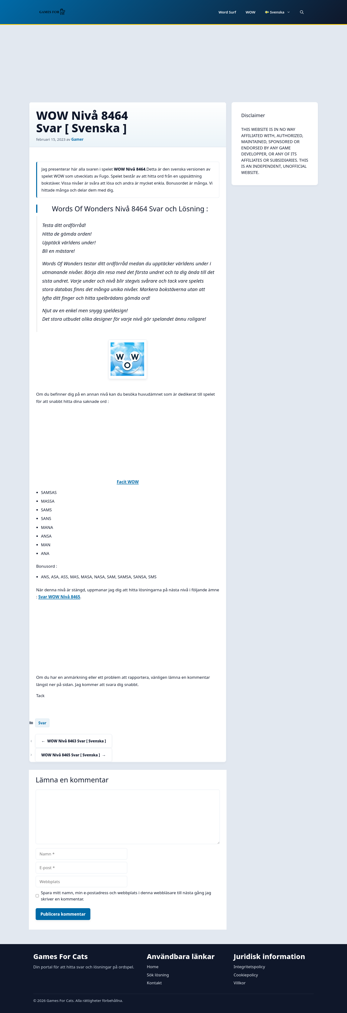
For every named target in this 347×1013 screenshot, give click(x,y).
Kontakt (154, 983)
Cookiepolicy (246, 975)
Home (152, 966)
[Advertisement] (173, 61)
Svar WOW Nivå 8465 (59, 597)
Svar (42, 722)
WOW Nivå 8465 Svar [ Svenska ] (70, 755)
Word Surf (227, 12)
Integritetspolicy (249, 966)
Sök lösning (158, 975)
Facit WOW (128, 482)
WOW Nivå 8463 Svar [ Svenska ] (76, 741)
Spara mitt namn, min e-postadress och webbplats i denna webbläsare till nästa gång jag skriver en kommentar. (126, 896)
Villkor (240, 983)
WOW (250, 12)
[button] (301, 12)
